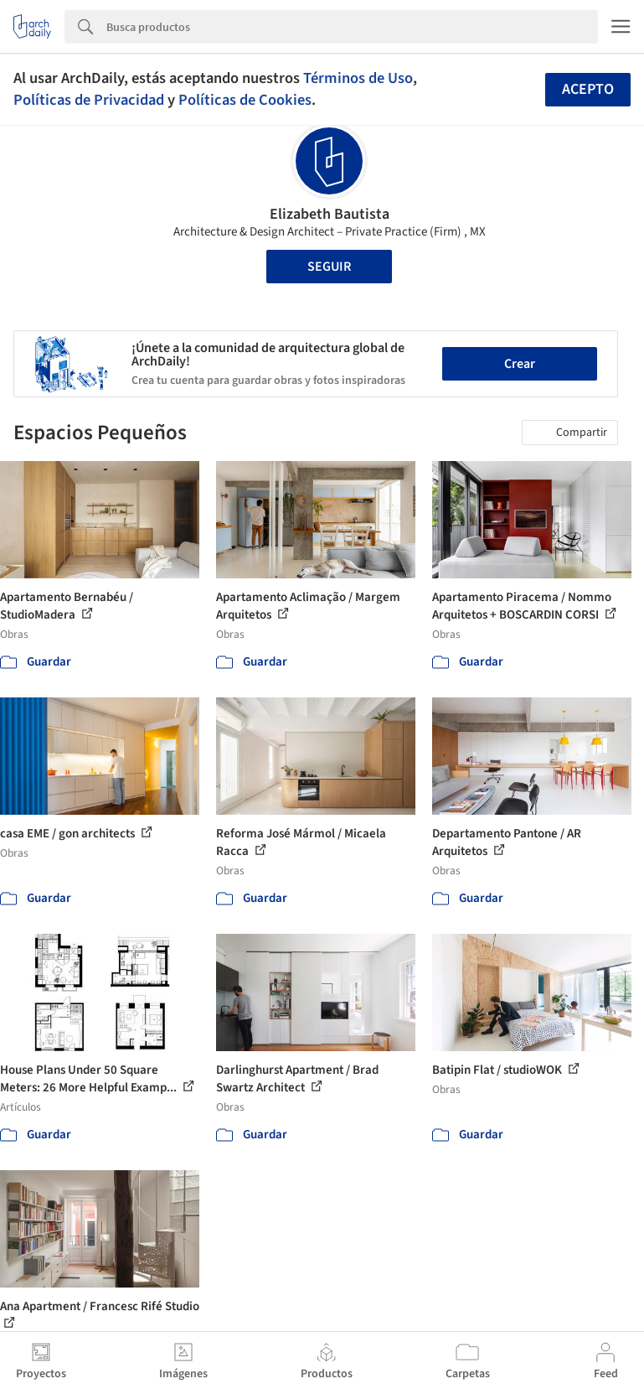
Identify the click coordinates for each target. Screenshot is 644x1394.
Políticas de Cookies (245, 100)
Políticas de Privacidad (88, 100)
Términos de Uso (358, 78)
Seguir (329, 266)
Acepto (588, 89)
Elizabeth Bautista (329, 214)
